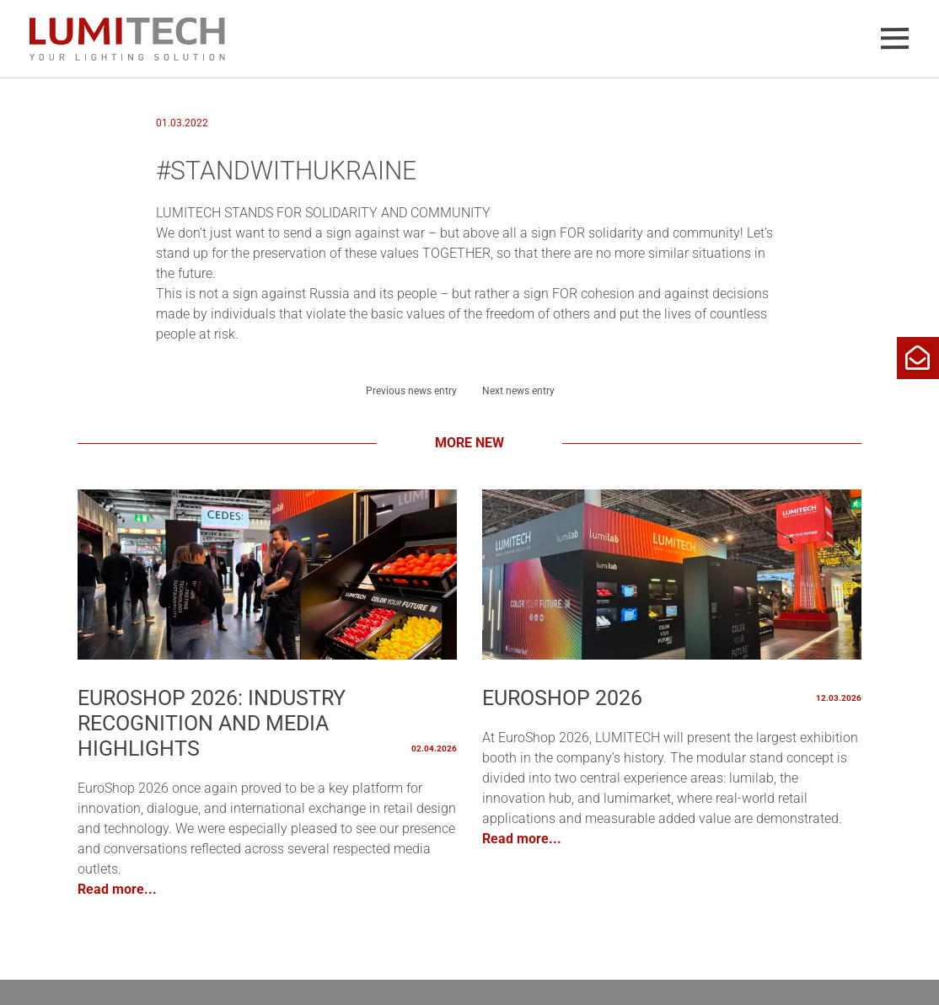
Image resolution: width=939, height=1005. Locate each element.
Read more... (117, 889)
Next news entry (518, 391)
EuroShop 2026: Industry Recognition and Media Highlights (212, 723)
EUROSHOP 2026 (562, 698)
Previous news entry (411, 391)
